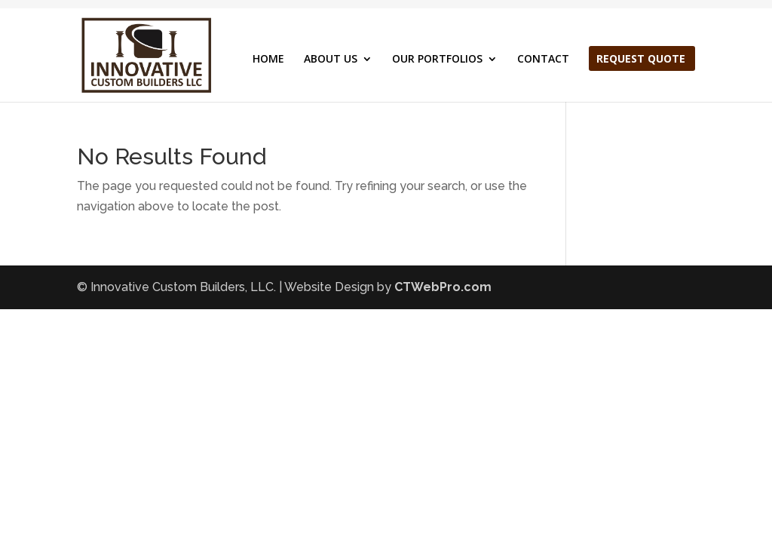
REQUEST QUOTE (640, 60)
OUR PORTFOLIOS (437, 60)
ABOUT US (330, 60)
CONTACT (543, 60)
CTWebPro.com (443, 287)
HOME (268, 60)
